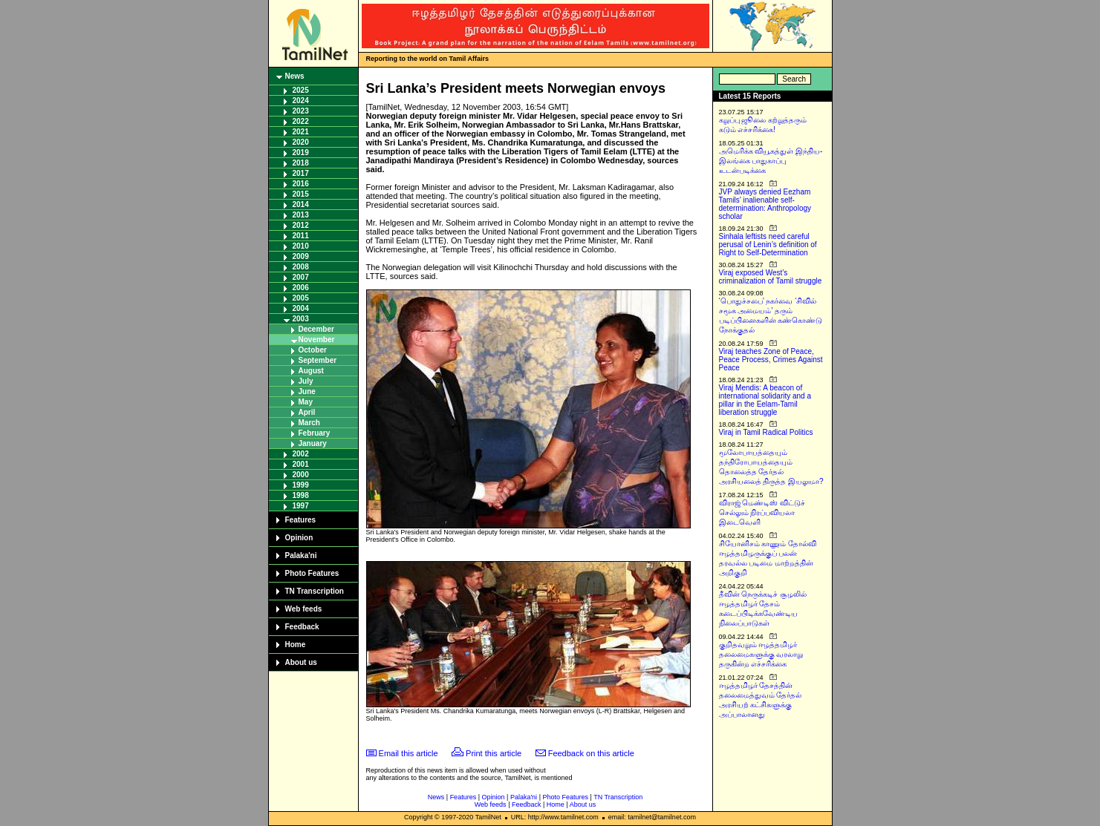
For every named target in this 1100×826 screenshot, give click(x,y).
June (307, 391)
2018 (301, 163)
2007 (301, 277)
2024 (301, 100)
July (306, 381)
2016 (301, 184)
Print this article (493, 753)
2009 (301, 256)
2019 (301, 152)
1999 (301, 485)
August (311, 371)
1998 (301, 495)
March (309, 423)
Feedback (302, 627)
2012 (301, 225)
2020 (301, 142)
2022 (301, 121)
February (315, 433)
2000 (301, 475)
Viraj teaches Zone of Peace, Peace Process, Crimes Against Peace (771, 359)
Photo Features (312, 573)
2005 (301, 298)
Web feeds (303, 609)
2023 (301, 111)
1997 (301, 506)
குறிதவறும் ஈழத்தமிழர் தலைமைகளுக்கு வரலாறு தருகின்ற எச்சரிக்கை (761, 654)
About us (301, 662)
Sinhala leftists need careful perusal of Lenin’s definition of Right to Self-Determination (768, 244)
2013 (301, 215)
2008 (301, 267)
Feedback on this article (591, 753)
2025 (301, 90)
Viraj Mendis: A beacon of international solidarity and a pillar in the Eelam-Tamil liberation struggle (765, 400)
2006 (301, 287)
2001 (301, 464)
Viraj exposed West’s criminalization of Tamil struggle (770, 277)
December (316, 329)
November (317, 339)
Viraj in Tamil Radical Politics (766, 432)
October (313, 350)
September (318, 360)
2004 (301, 308)
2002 (301, 454)
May (306, 402)
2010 (301, 246)
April (307, 412)
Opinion (299, 538)
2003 (301, 319)
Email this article (408, 753)
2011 (301, 236)
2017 (301, 173)
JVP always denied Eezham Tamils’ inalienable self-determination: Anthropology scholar (765, 204)
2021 (301, 132)
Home (295, 644)
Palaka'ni (301, 555)
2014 (301, 204)
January (313, 443)
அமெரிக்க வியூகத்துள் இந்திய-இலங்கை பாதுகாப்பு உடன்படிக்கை (771, 160)
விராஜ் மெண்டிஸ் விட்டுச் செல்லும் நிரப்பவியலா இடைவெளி (762, 512)
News (295, 76)
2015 (301, 194)
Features (300, 520)
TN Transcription (314, 591)
